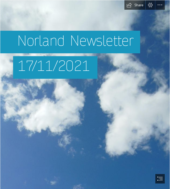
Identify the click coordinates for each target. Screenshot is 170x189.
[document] (85, 94)
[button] (134, 5)
